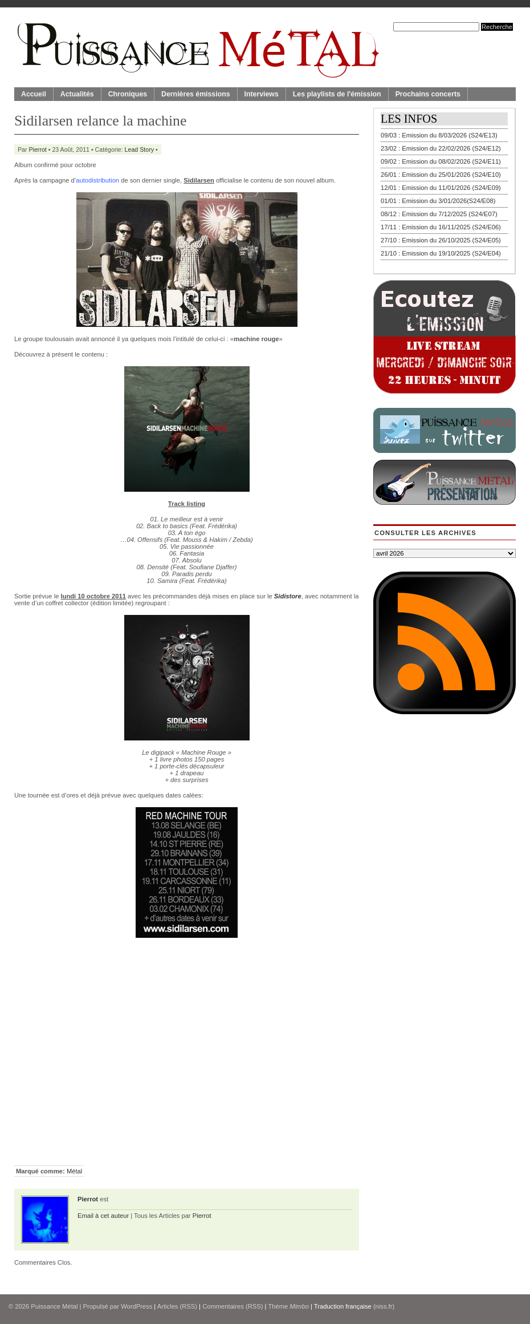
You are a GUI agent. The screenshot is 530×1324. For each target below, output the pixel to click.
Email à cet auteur (103, 1215)
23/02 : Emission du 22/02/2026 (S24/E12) (441, 148)
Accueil (33, 94)
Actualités (77, 94)
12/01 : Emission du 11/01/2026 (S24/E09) (441, 187)
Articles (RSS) (177, 1306)
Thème (288, 1306)
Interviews (261, 94)
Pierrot (38, 149)
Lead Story (139, 149)
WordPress (136, 1306)
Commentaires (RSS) (232, 1306)
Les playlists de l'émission (337, 94)
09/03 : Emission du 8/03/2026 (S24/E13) (439, 135)
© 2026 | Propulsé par (65, 1306)
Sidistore (287, 596)
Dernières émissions (195, 94)
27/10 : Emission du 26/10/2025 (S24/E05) (441, 240)
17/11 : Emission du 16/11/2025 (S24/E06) (441, 227)
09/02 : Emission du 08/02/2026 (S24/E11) (441, 161)
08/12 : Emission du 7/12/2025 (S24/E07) (439, 213)
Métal (74, 1171)
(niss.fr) (383, 1306)
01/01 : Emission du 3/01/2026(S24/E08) (438, 200)
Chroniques (127, 94)
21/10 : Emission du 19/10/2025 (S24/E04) (441, 253)
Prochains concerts (428, 94)
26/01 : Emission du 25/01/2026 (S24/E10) (441, 174)
